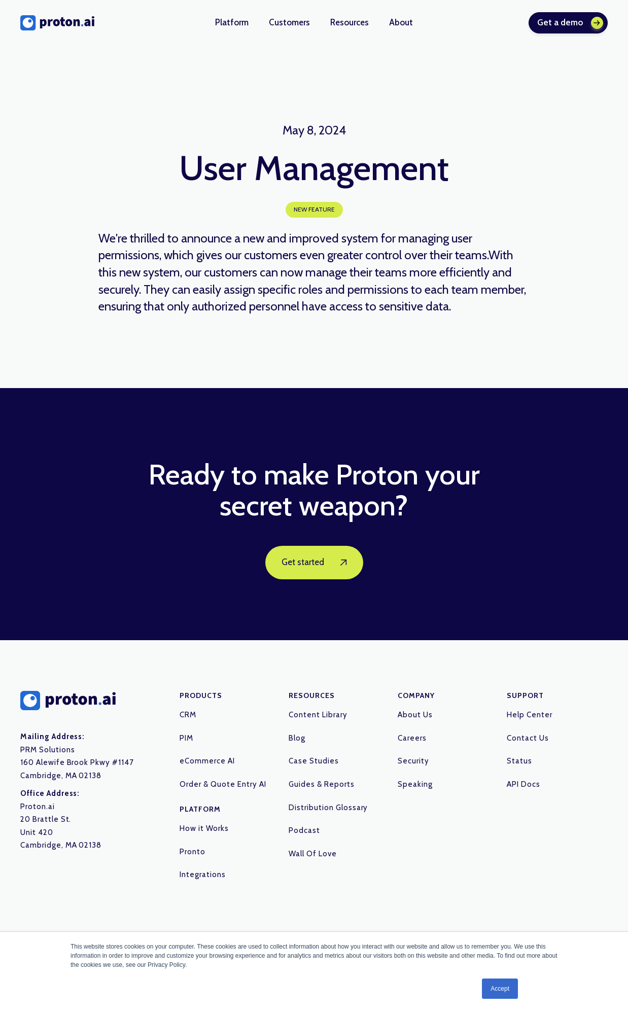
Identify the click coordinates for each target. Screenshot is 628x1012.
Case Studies (314, 760)
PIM (186, 738)
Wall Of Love (313, 853)
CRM (188, 714)
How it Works (204, 828)
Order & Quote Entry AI (223, 784)
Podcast (304, 830)
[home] (57, 22)
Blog (297, 738)
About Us (415, 714)
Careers (412, 738)
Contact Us (528, 738)
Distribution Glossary (328, 807)
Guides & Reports (321, 784)
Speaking (415, 784)
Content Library (318, 714)
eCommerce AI (207, 760)
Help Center (529, 714)
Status (519, 760)
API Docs (523, 784)
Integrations (203, 874)
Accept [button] (500, 988)
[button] (232, 23)
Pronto (192, 851)
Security (413, 760)
